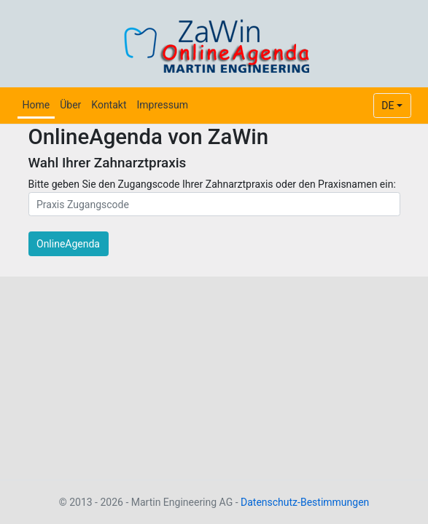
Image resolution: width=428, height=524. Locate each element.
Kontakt (108, 105)
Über (70, 105)
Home (36, 105)
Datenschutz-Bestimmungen (305, 502)
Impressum (161, 105)
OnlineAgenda (68, 244)
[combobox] (392, 105)
